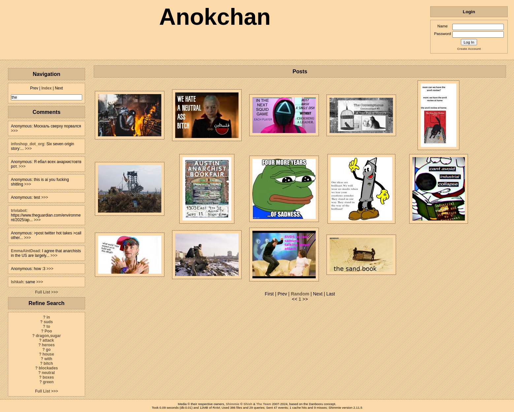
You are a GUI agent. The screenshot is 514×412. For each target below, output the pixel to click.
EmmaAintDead (25, 251)
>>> (14, 130)
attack (48, 340)
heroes (48, 345)
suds (48, 322)
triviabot (18, 210)
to (48, 326)
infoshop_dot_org (27, 144)
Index (46, 88)
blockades (48, 368)
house (48, 354)
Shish (247, 404)
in (48, 317)
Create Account (469, 49)
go (48, 349)
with (48, 359)
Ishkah (17, 282)
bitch (48, 363)
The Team (263, 404)
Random (300, 293)
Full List (42, 292)
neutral (48, 372)
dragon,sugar (48, 335)
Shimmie (233, 404)
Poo (48, 331)
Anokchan (215, 17)
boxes (48, 377)
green (48, 382)
